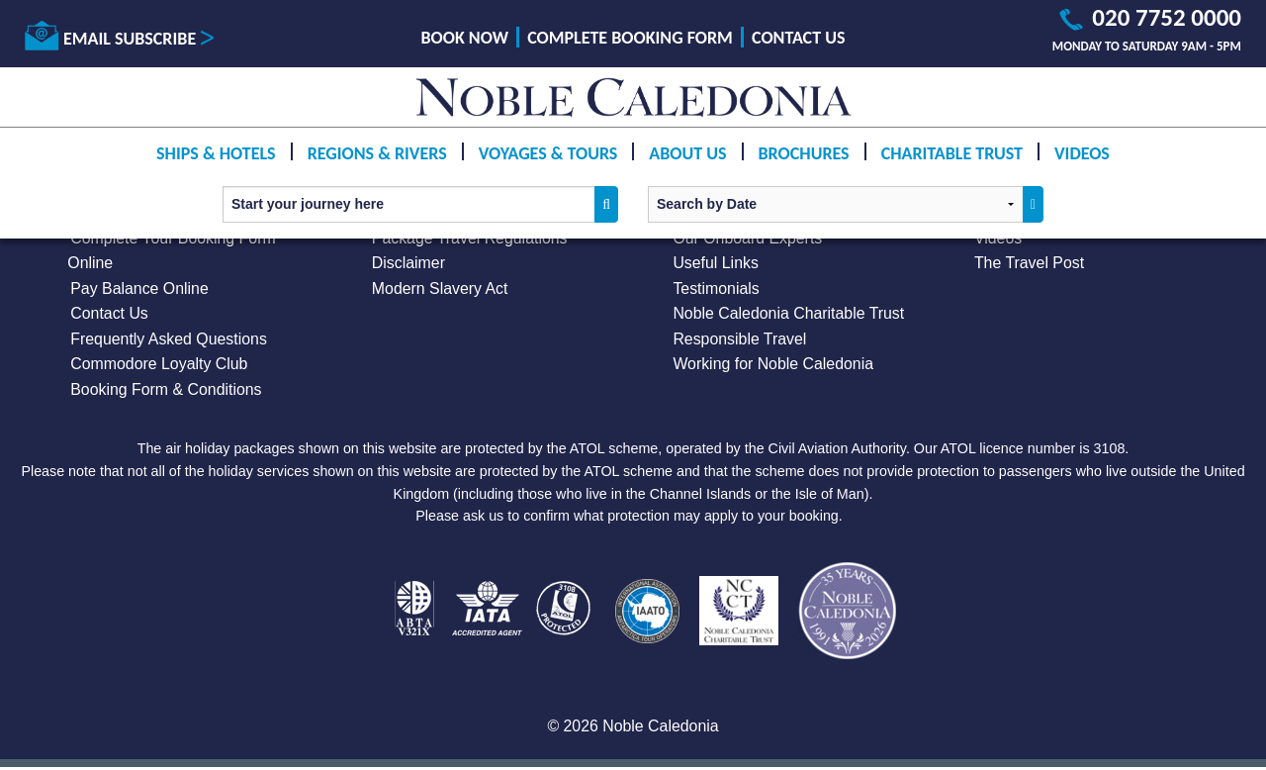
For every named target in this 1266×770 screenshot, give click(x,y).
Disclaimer (409, 263)
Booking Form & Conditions (166, 390)
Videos (1082, 153)
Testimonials (716, 288)
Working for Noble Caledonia (773, 364)
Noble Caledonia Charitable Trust (789, 314)
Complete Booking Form (630, 37)
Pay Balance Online (140, 288)
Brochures (804, 153)
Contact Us (798, 37)
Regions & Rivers (377, 153)
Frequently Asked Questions (169, 340)
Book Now (464, 37)
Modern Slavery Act (440, 288)
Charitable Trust (952, 153)
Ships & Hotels (216, 153)
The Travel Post (1029, 263)
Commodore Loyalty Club (159, 364)
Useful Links (716, 263)
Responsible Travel (740, 340)
